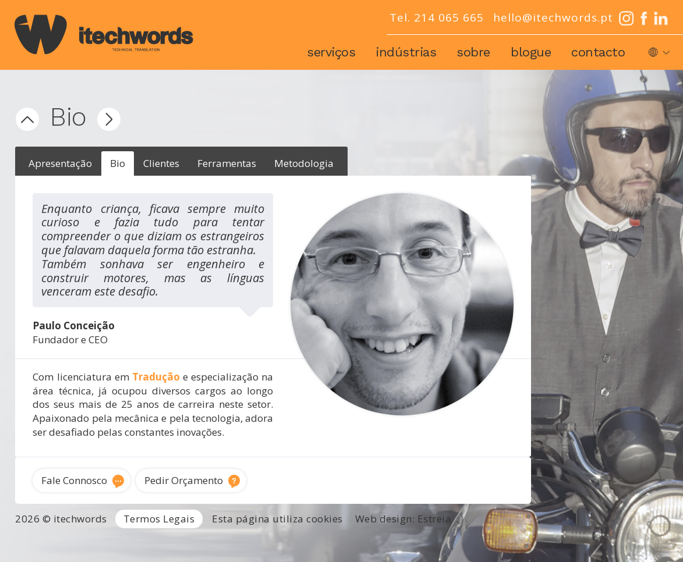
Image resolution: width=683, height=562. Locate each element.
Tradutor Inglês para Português (291, 540)
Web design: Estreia (403, 518)
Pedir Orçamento (183, 480)
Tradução (156, 376)
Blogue (531, 52)
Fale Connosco (74, 480)
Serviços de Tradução (174, 540)
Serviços (331, 52)
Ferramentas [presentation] (226, 163)
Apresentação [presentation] (60, 163)
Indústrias (406, 52)
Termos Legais (159, 518)
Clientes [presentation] (161, 163)
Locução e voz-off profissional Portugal (421, 554)
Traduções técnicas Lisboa (566, 540)
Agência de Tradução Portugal (61, 540)
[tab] (60, 163)
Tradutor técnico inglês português (432, 540)
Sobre (473, 52)
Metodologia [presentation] (304, 163)
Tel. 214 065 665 (437, 17)
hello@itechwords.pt (553, 17)
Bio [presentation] (117, 163)
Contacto (598, 52)
